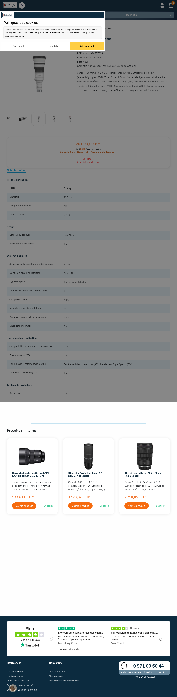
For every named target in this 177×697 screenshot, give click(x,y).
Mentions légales (15, 676)
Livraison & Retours (16, 671)
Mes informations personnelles (64, 680)
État (79, 61)
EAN (79, 57)
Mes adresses (56, 676)
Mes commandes (57, 671)
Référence (83, 53)
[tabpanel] (38, 119)
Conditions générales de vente (22, 689)
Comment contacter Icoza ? (20, 685)
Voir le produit (24, 506)
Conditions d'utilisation (18, 680)
